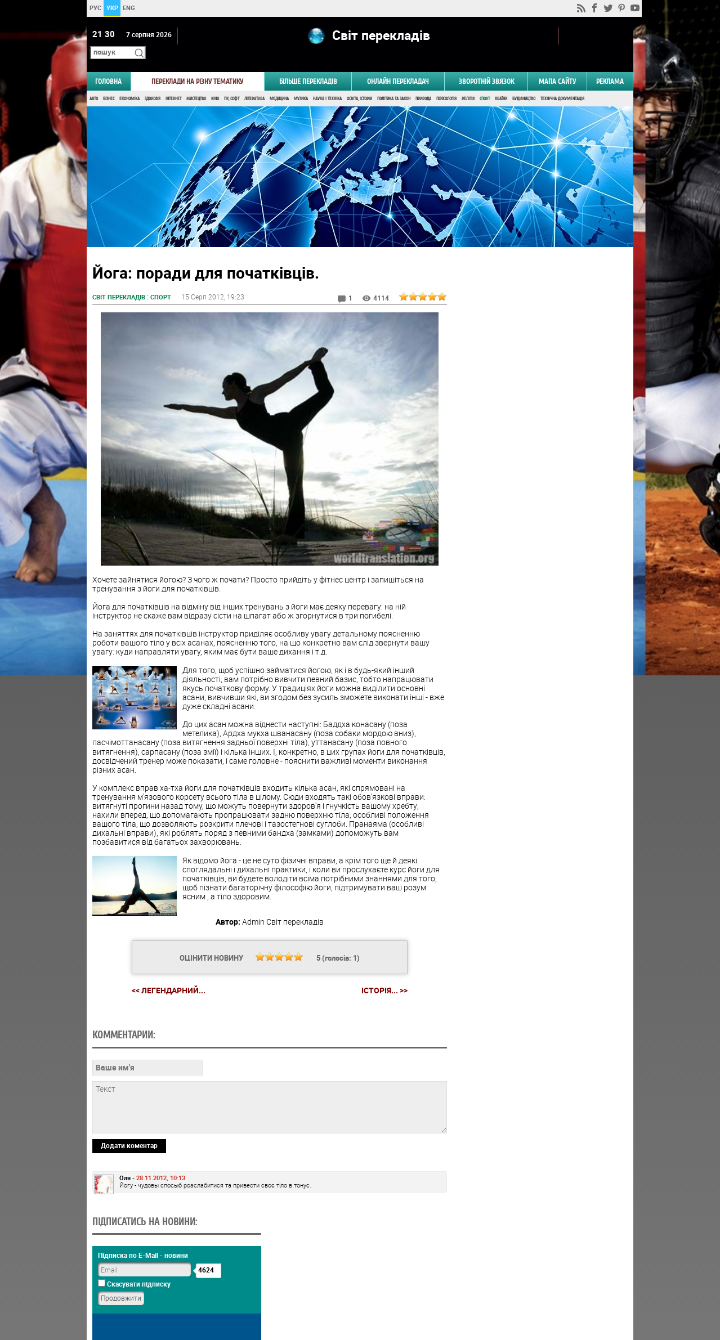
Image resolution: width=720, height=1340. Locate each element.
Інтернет (173, 83)
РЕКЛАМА (610, 65)
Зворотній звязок (486, 65)
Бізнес (108, 83)
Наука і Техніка (327, 83)
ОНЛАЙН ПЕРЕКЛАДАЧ (398, 65)
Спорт (485, 83)
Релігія (468, 83)
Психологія (446, 83)
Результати (537, 765)
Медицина (279, 83)
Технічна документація (562, 83)
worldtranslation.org (520, 1282)
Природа (423, 83)
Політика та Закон (393, 83)
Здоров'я (152, 83)
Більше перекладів (308, 65)
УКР (112, 7)
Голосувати (537, 747)
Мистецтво (196, 83)
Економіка (129, 83)
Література (254, 83)
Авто (94, 83)
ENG (129, 7)
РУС (95, 7)
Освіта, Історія (359, 83)
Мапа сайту (557, 65)
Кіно (215, 83)
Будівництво (523, 83)
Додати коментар (129, 1206)
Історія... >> (380, 974)
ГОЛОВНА (108, 65)
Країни (501, 83)
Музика (301, 83)
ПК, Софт (231, 83)
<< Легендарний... (164, 974)
